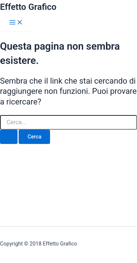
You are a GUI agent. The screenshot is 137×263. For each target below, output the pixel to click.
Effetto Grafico (28, 7)
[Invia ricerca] (9, 137)
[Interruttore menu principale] (16, 22)
